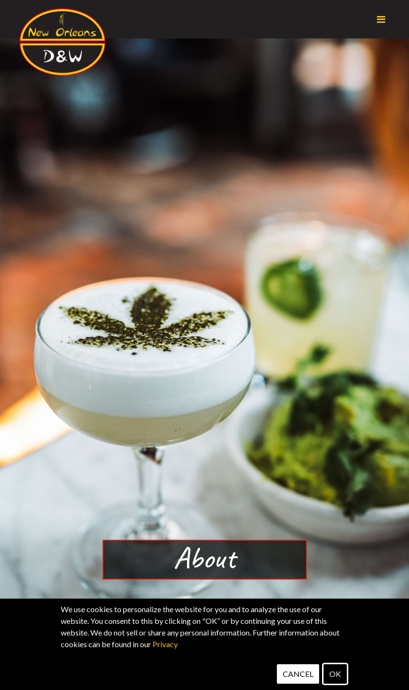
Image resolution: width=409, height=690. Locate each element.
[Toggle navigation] (381, 19)
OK (335, 673)
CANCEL (298, 673)
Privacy (165, 644)
